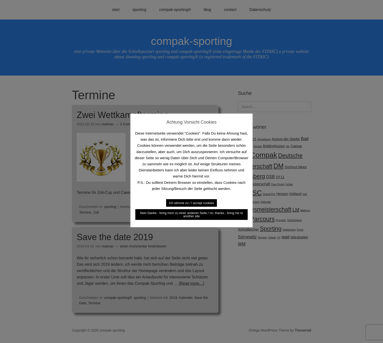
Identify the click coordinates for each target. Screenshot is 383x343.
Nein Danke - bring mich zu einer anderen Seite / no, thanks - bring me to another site (191, 214)
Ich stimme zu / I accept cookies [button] (191, 203)
